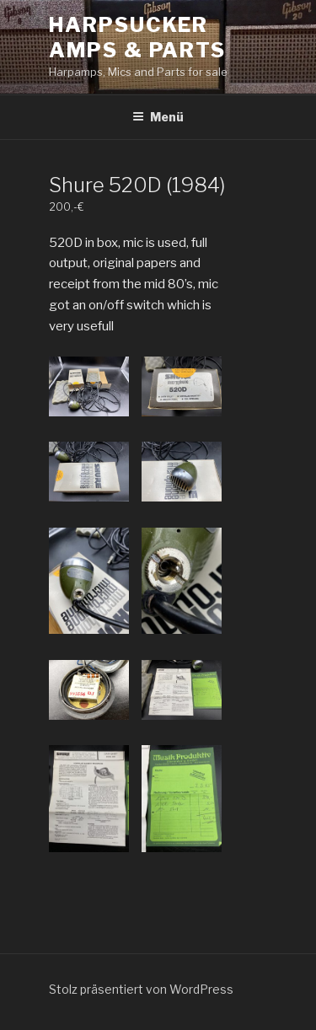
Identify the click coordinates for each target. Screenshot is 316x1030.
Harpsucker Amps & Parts (137, 37)
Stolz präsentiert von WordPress (141, 989)
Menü (158, 117)
